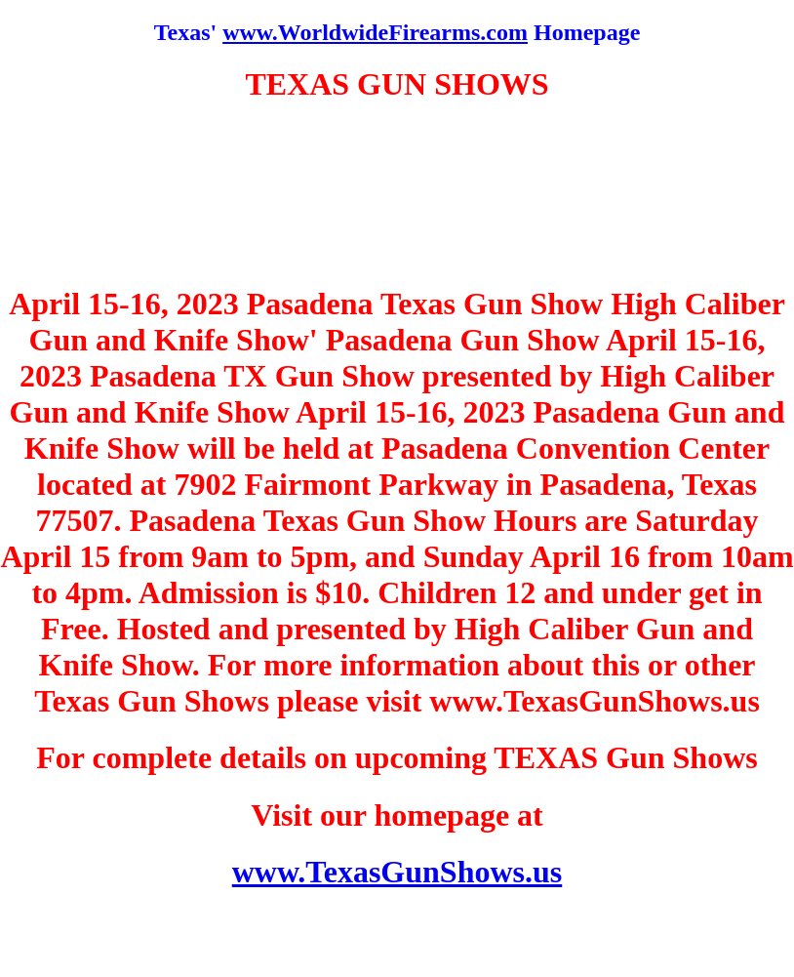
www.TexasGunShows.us (397, 871)
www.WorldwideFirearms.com (375, 32)
